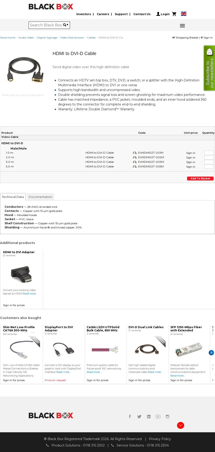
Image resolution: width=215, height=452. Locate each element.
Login (163, 14)
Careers (103, 14)
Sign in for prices (14, 305)
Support (121, 14)
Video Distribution (72, 37)
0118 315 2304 (158, 445)
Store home (7, 37)
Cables (91, 37)
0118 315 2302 (94, 445)
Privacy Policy (160, 439)
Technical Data (13, 197)
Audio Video (26, 37)
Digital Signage (47, 37)
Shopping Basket (185, 37)
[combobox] (46, 25)
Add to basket (200, 178)
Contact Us (141, 14)
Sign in (206, 37)
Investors (83, 14)
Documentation (40, 197)
